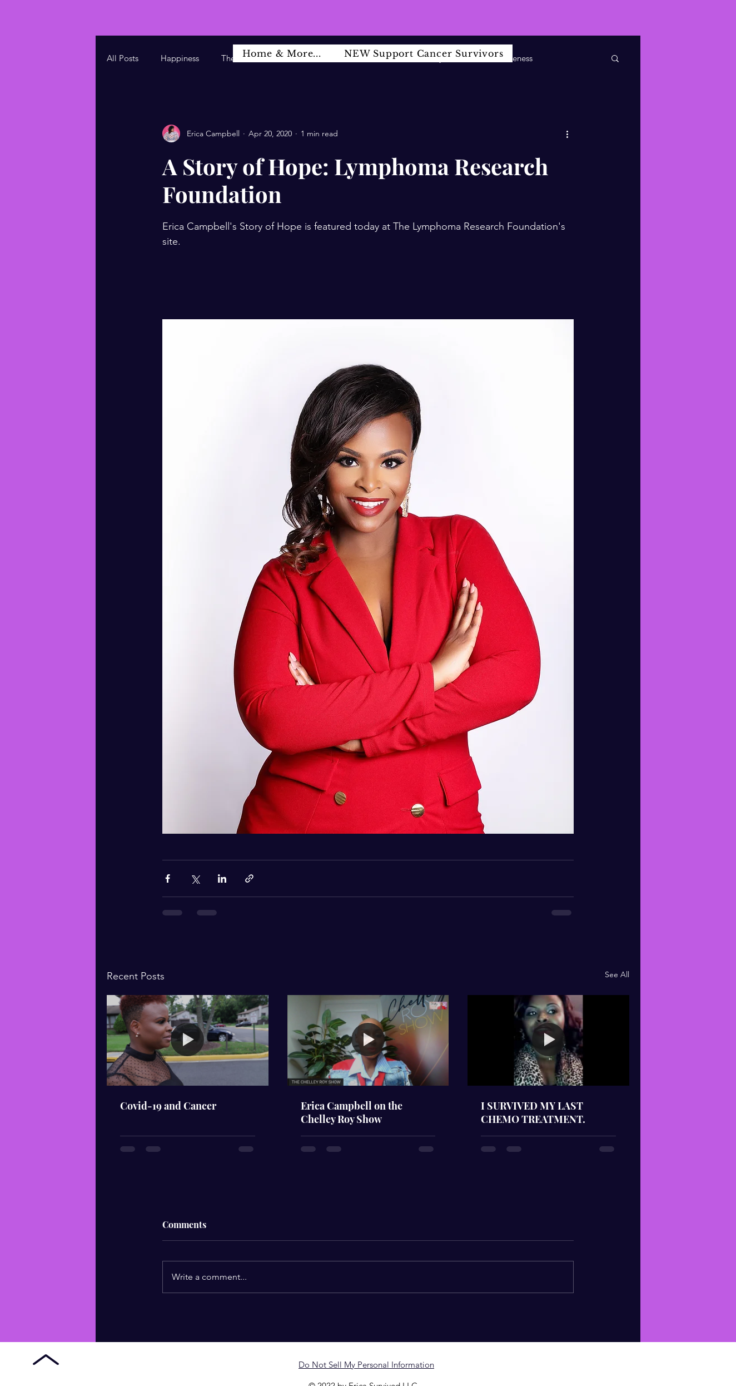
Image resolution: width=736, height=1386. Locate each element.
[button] (615, 57)
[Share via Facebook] (167, 878)
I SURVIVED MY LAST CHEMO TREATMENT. (533, 1112)
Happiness (180, 58)
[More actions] (567, 133)
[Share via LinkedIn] (222, 878)
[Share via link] (249, 878)
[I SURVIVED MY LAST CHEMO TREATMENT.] (548, 1040)
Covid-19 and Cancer (168, 1105)
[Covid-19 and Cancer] (187, 1040)
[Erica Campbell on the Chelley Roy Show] (368, 1040)
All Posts (122, 58)
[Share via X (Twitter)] (195, 878)
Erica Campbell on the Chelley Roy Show (351, 1112)
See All (617, 974)
